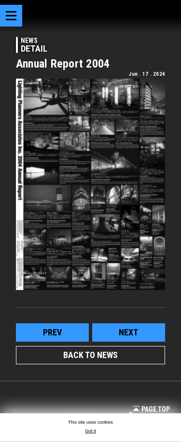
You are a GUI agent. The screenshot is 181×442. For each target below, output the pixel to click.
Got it (90, 430)
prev (52, 332)
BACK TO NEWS (90, 355)
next (128, 332)
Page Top (151, 409)
